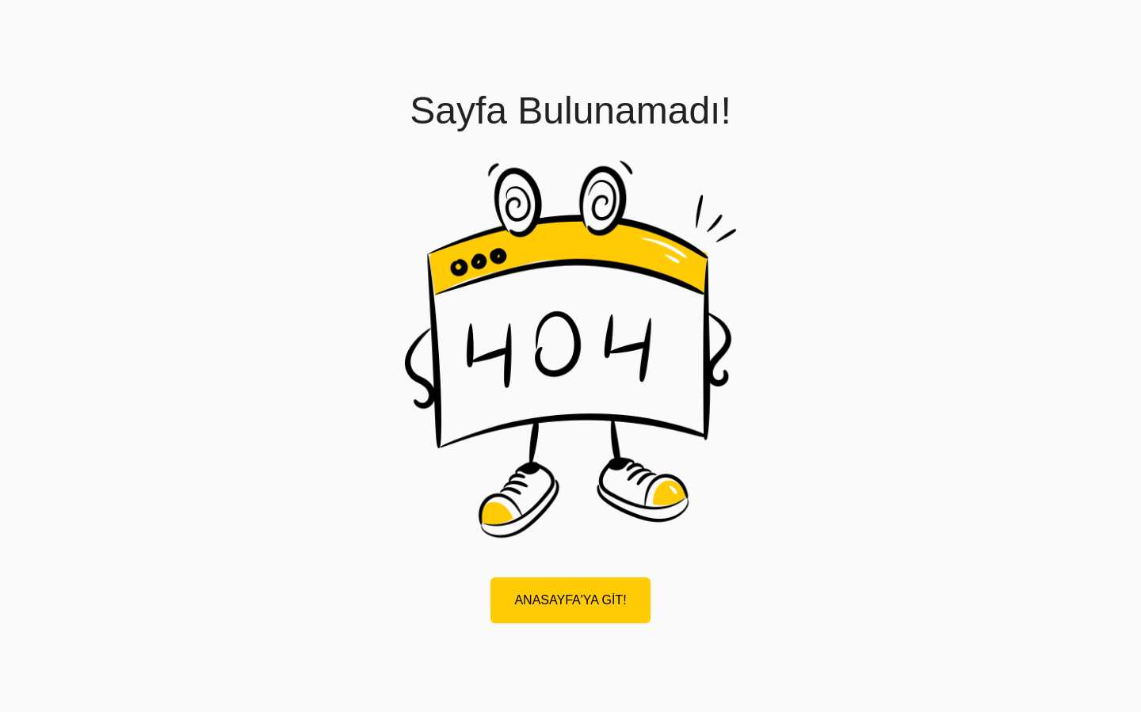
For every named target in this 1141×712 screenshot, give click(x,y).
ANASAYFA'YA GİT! (570, 600)
